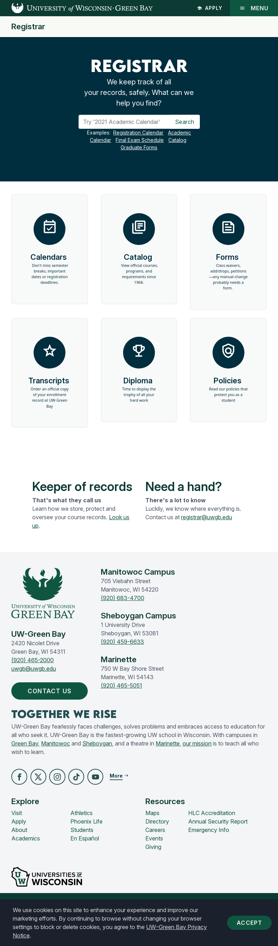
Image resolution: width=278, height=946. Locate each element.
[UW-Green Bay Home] (76, 8)
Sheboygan (97, 757)
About (19, 844)
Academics (25, 852)
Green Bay (24, 757)
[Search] (124, 122)
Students (81, 844)
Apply (209, 8)
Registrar (28, 27)
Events (154, 852)
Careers (155, 844)
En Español (84, 852)
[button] (19, 791)
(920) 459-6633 (122, 654)
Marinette (168, 757)
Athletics (81, 827)
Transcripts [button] (49, 384)
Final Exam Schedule (140, 140)
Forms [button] (228, 257)
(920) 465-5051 (121, 698)
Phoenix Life (86, 835)
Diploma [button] (139, 381)
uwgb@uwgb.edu (33, 681)
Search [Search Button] (185, 121)
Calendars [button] (49, 254)
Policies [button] (228, 381)
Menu (253, 8)
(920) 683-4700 (122, 611)
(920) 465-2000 (32, 673)
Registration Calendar (138, 133)
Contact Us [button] (52, 704)
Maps (152, 827)
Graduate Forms (139, 147)
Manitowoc (55, 757)
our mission (197, 757)
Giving (153, 860)
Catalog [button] (139, 251)
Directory (157, 835)
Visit (16, 827)
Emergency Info (208, 844)
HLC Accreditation (211, 827)
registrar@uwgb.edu (206, 530)
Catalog (177, 140)
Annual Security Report (218, 835)
